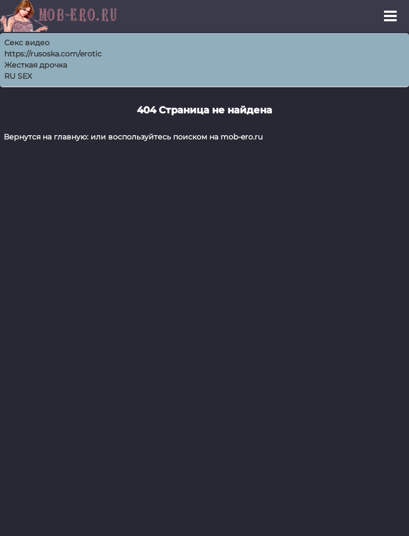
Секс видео (27, 42)
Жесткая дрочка (35, 65)
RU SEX (18, 76)
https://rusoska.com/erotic (53, 54)
